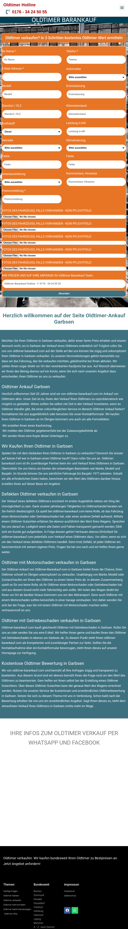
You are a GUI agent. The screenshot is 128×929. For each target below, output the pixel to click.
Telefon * (72, 51)
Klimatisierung (75, 140)
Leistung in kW (76, 123)
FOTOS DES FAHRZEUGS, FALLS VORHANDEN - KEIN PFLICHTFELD (46, 210)
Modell (6, 86)
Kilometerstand (76, 105)
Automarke (73, 69)
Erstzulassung (75, 86)
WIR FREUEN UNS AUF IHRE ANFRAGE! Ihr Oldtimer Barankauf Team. (48, 275)
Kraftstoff (8, 123)
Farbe (5, 156)
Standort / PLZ (11, 105)
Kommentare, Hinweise (81, 173)
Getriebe (7, 140)
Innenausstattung (13, 174)
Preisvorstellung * (13, 190)
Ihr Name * (9, 51)
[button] (122, 7)
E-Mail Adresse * (13, 68)
